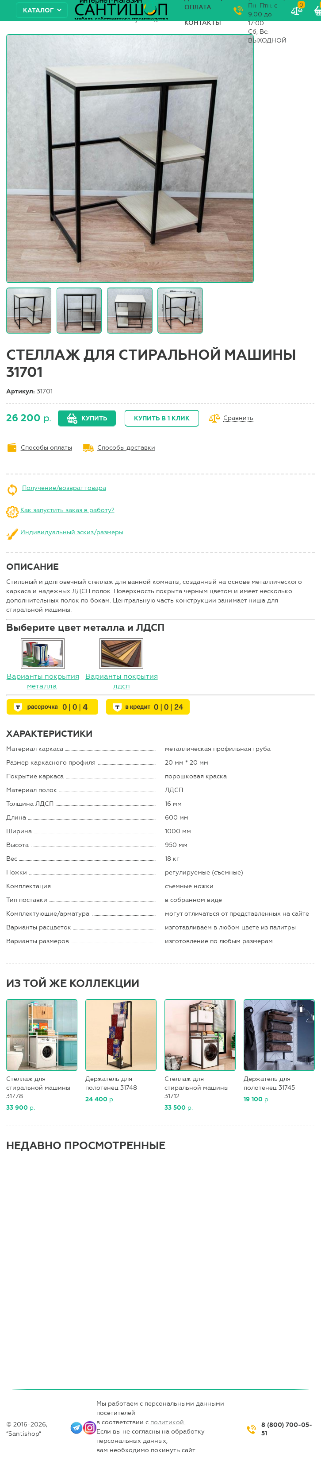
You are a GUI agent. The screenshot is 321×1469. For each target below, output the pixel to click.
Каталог (38, 10)
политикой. (167, 1422)
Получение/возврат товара (64, 488)
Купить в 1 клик (162, 418)
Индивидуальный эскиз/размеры (71, 532)
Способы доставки (126, 447)
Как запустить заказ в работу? (67, 510)
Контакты (202, 23)
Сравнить (238, 418)
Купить (94, 418)
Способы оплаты (46, 447)
